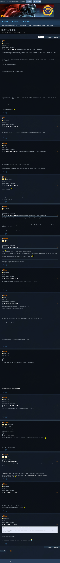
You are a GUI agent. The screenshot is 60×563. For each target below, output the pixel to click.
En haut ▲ (57, 561)
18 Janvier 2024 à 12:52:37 (11, 151)
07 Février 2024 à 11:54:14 (11, 278)
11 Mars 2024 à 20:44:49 (10, 435)
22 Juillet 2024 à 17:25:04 (10, 492)
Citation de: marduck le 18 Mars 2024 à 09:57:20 (16, 528)
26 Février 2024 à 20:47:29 (11, 303)
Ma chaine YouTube (6, 473)
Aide (53, 561)
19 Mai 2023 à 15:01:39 (10, 49)
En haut (2, 550)
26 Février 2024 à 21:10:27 (11, 406)
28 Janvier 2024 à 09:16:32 (11, 247)
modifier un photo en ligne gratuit (11, 388)
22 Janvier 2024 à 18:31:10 (11, 215)
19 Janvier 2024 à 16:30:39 (11, 185)
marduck (6, 455)
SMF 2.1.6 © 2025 (4, 561)
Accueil (5, 21)
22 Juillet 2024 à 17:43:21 (10, 524)
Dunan (5, 177)
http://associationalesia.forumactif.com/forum (36, 475)
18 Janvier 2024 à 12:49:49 (11, 126)
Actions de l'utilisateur (52, 37)
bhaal (5, 41)
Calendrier (26, 21)
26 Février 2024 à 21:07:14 (11, 360)
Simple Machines (12, 561)
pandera (6, 422)
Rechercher (15, 21)
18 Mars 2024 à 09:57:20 (10, 461)
